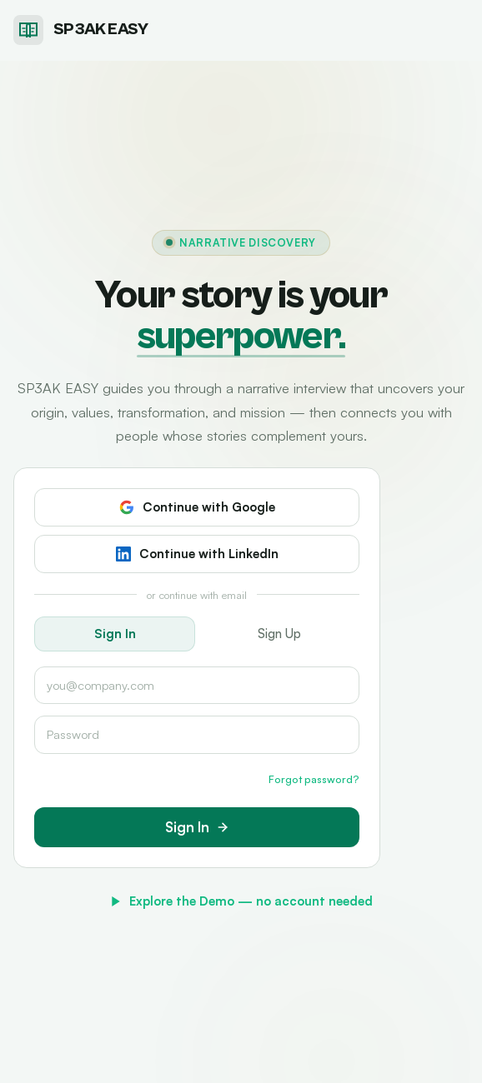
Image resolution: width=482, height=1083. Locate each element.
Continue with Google (197, 507)
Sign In (115, 633)
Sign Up (279, 633)
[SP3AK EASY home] (80, 30)
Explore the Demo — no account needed (241, 901)
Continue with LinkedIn (197, 553)
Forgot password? (314, 779)
